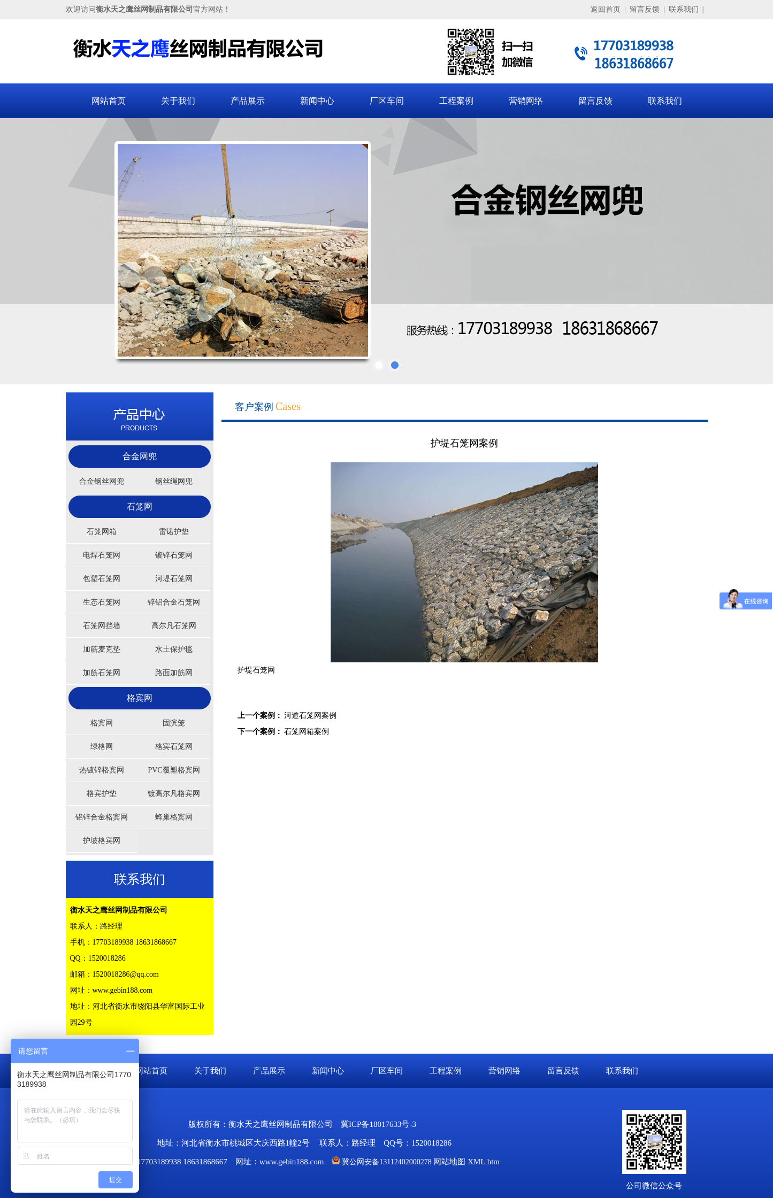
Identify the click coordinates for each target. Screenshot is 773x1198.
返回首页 (606, 9)
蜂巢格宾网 (174, 817)
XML (476, 1161)
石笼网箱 (102, 532)
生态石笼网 (101, 602)
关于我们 (178, 100)
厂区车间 (387, 100)
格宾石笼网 (174, 747)
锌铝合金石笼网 (174, 602)
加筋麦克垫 (101, 649)
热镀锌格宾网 (101, 770)
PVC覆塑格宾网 (174, 770)
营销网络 (526, 100)
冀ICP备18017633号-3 (378, 1124)
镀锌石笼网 (174, 555)
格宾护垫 (102, 794)
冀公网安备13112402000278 (386, 1162)
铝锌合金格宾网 (101, 817)
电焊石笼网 (101, 555)
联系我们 (684, 9)
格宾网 (139, 697)
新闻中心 (317, 100)
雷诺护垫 (174, 532)
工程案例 (456, 100)
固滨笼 (174, 723)
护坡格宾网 (101, 841)
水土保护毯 (174, 649)
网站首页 (108, 100)
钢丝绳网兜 (174, 481)
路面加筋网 (174, 673)
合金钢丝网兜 (101, 481)
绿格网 (101, 747)
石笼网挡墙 (101, 626)
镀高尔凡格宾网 (174, 794)
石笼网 (139, 506)
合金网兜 (140, 456)
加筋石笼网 (101, 673)
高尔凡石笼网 (173, 626)
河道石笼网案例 (310, 716)
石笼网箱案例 (306, 732)
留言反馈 (645, 9)
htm (493, 1161)
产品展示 (248, 100)
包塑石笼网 (101, 579)
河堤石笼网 (174, 579)
